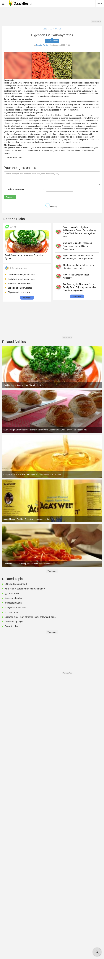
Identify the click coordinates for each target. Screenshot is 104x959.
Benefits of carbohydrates (20, 288)
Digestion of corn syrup (19, 292)
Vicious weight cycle (14, 621)
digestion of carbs (13, 598)
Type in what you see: (15, 189)
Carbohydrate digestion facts (21, 274)
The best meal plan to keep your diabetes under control (78, 266)
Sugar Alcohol (11, 626)
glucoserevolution (13, 603)
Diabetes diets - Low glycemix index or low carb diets (30, 617)
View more (27, 298)
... (51, 29)
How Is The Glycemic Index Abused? (76, 276)
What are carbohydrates (19, 283)
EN (100, 3)
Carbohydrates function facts (21, 279)
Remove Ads (96, 21)
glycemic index (12, 593)
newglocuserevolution (15, 607)
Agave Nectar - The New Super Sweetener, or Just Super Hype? (78, 257)
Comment (10, 197)
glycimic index (11, 612)
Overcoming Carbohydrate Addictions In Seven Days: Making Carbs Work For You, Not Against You (79, 232)
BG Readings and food (16, 584)
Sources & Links (14, 157)
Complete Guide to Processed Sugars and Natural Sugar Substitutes (77, 246)
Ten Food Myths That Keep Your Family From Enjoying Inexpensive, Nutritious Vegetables (80, 287)
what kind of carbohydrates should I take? (25, 589)
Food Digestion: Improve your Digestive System (24, 257)
